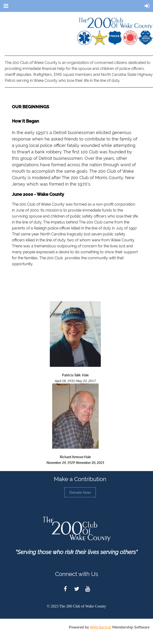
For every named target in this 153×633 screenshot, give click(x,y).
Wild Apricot (100, 627)
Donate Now (80, 492)
